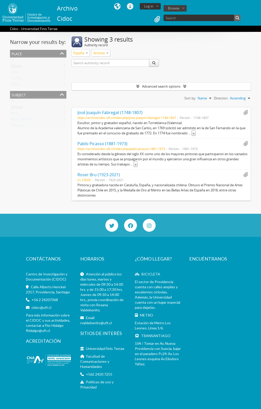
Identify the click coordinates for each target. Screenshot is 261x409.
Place (17, 53)
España (16, 66)
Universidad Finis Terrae (105, 348)
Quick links (130, 6)
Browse (173, 8)
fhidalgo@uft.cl (38, 330)
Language (117, 6)
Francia (16, 79)
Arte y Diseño (21, 120)
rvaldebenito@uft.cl (96, 323)
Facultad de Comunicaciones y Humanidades (94, 361)
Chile (14, 73)
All (13, 60)
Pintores (17, 126)
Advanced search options (161, 86)
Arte (14, 114)
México (16, 85)
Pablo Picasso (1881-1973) (102, 143)
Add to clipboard (245, 112)
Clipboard (157, 19)
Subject (19, 94)
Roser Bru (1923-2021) (98, 175)
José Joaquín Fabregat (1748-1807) (110, 112)
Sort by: (190, 98)
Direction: (221, 98)
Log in (148, 6)
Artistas (17, 108)
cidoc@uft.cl (41, 307)
